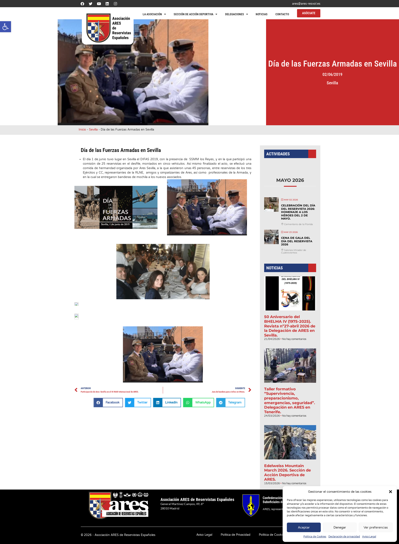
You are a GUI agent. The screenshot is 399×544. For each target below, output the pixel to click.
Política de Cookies (314, 536)
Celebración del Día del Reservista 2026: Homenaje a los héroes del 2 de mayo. (297, 224)
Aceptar (304, 527)
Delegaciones (236, 14)
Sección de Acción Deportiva (195, 14)
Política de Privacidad (235, 535)
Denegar (339, 527)
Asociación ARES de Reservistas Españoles (197, 499)
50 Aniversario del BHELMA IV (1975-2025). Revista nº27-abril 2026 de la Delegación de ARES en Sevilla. (289, 325)
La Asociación (154, 14)
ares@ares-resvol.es (306, 4)
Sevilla (354, 82)
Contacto (282, 14)
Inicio (82, 129)
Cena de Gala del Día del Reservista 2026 (296, 250)
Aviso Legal (369, 536)
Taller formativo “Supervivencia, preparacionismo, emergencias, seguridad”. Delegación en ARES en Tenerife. (289, 391)
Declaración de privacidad (344, 536)
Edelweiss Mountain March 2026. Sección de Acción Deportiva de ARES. (287, 454)
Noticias (262, 14)
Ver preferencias (376, 527)
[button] (5, 26)
